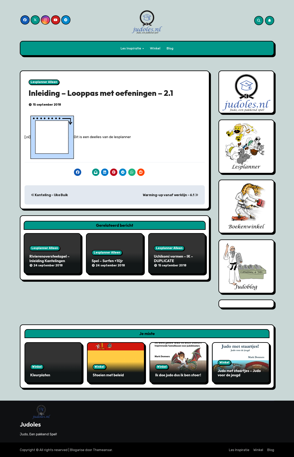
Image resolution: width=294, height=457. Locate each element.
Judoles (30, 424)
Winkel (155, 48)
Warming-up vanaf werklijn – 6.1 (170, 195)
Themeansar (102, 449)
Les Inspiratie (131, 48)
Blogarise (77, 449)
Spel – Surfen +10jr (107, 260)
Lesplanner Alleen (44, 82)
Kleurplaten (40, 375)
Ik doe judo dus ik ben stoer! (178, 375)
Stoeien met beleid (108, 375)
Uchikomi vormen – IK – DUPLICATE (173, 258)
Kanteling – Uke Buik (49, 195)
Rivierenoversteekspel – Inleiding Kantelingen (49, 258)
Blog (170, 48)
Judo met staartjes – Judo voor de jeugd (239, 373)
